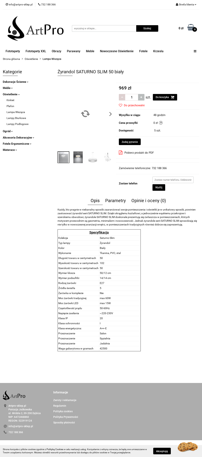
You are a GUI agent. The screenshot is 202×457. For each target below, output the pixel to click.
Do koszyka (165, 97)
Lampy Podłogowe (17, 124)
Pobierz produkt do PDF (136, 152)
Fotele (143, 51)
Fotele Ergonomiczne (17, 143)
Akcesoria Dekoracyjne (18, 137)
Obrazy (56, 51)
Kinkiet (10, 100)
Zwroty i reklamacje (64, 400)
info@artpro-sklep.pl (20, 426)
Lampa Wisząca (16, 112)
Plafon (10, 106)
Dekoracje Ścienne (15, 82)
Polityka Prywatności (65, 416)
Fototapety (13, 51)
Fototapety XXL (36, 51)
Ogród (8, 131)
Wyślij (158, 187)
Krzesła (158, 51)
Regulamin (59, 405)
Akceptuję (162, 451)
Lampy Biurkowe (16, 118)
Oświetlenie (11, 94)
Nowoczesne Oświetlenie (117, 51)
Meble (90, 51)
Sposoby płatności (64, 422)
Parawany (73, 51)
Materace (10, 150)
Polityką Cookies (55, 449)
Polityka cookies (63, 411)
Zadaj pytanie (130, 141)
